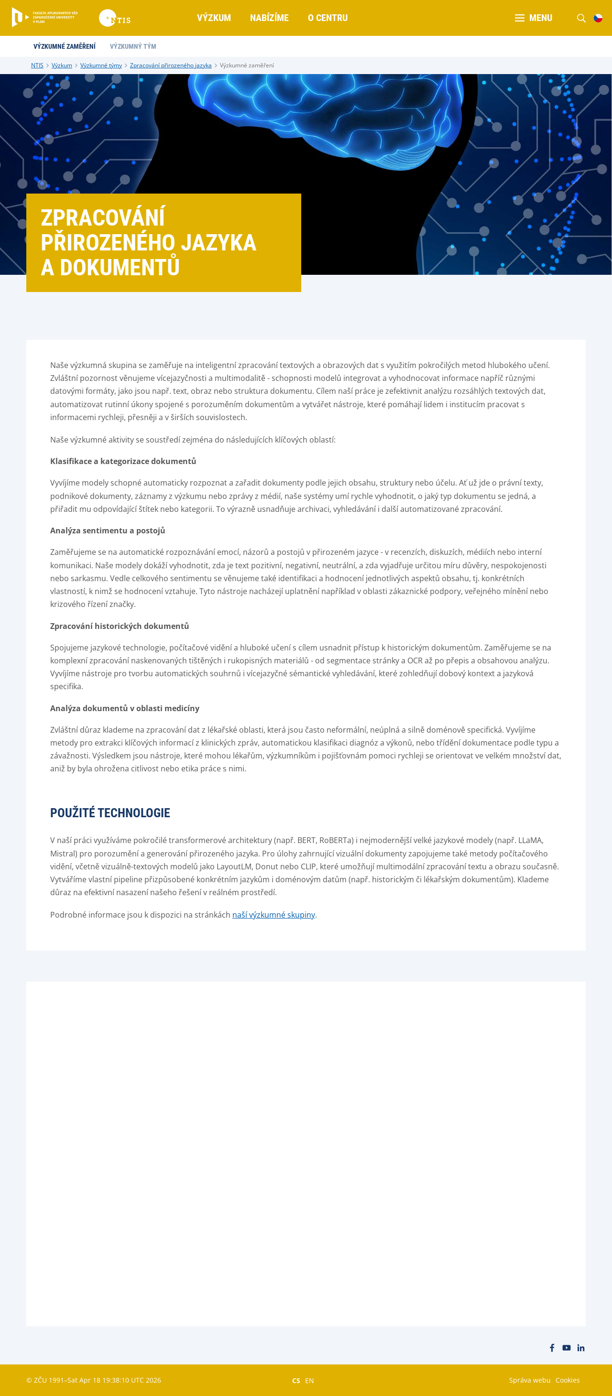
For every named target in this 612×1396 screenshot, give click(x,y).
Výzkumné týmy (101, 65)
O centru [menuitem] (328, 17)
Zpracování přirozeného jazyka (171, 65)
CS (296, 1380)
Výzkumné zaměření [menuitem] (64, 46)
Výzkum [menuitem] (214, 17)
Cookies (568, 1380)
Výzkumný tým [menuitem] (133, 46)
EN (309, 1380)
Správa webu (530, 1380)
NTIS (37, 65)
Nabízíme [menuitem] (269, 17)
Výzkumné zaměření (247, 65)
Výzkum (62, 65)
